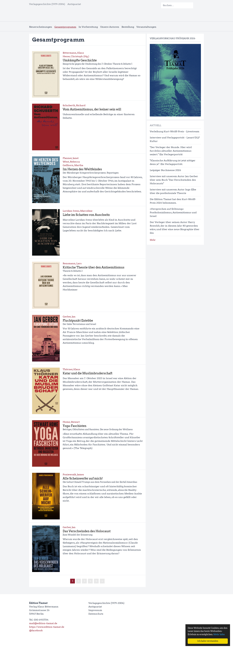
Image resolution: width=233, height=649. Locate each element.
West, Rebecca (71, 161)
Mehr (153, 240)
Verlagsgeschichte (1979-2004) (47, 4)
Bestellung (128, 26)
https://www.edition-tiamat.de (46, 626)
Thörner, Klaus (71, 369)
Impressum (95, 610)
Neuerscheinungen (40, 26)
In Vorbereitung (88, 26)
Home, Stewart (71, 422)
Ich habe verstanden (207, 641)
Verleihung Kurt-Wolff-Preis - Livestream (174, 131)
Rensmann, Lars (72, 263)
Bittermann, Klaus (73, 52)
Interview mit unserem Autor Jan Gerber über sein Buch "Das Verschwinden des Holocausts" (174, 180)
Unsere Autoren (109, 26)
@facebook (36, 630)
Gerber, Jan (69, 316)
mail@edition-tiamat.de (43, 623)
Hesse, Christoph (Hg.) (76, 56)
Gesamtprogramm (65, 26)
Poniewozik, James (73, 474)
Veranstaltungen (146, 26)
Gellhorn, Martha (73, 165)
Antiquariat (74, 4)
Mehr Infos (219, 634)
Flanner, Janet (71, 158)
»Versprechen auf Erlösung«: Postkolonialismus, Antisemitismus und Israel (173, 212)
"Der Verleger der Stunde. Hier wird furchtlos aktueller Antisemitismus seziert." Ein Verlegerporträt (171, 151)
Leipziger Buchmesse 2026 (165, 170)
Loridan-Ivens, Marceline (77, 210)
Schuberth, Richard (74, 105)
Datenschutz (95, 613)
